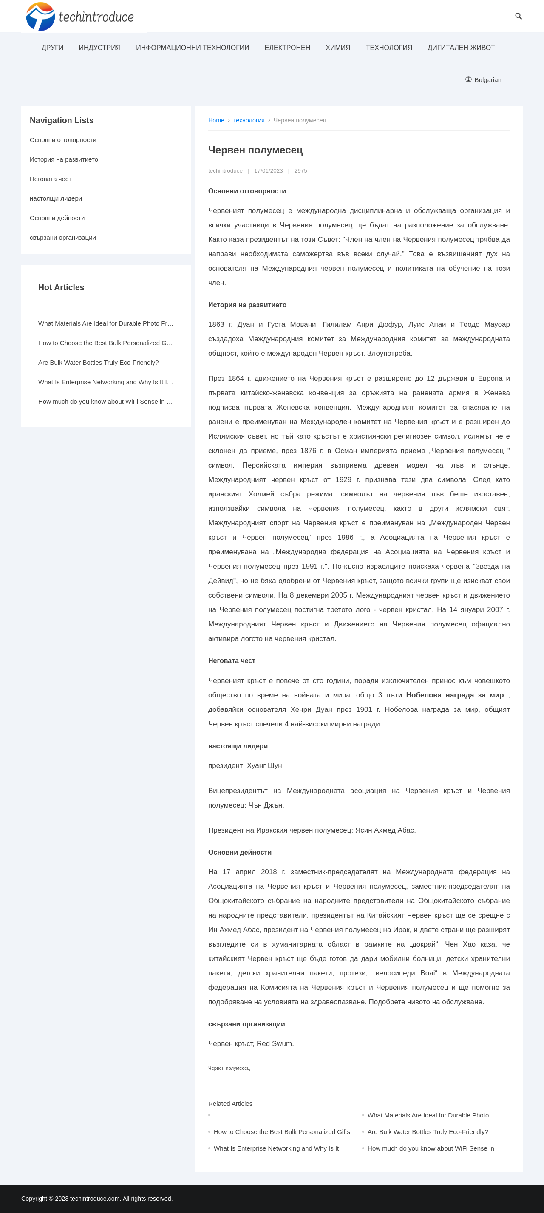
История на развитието (64, 159)
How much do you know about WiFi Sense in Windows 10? (106, 401)
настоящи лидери (56, 198)
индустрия (100, 47)
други (52, 47)
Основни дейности (57, 217)
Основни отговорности (63, 139)
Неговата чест (50, 178)
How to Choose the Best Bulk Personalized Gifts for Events (106, 342)
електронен (287, 47)
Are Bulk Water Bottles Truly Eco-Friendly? (428, 1131)
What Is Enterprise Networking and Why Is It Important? (106, 381)
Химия (338, 47)
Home (216, 120)
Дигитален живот (461, 47)
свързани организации (63, 237)
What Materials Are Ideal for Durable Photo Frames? (106, 323)
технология (389, 47)
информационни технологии (192, 47)
